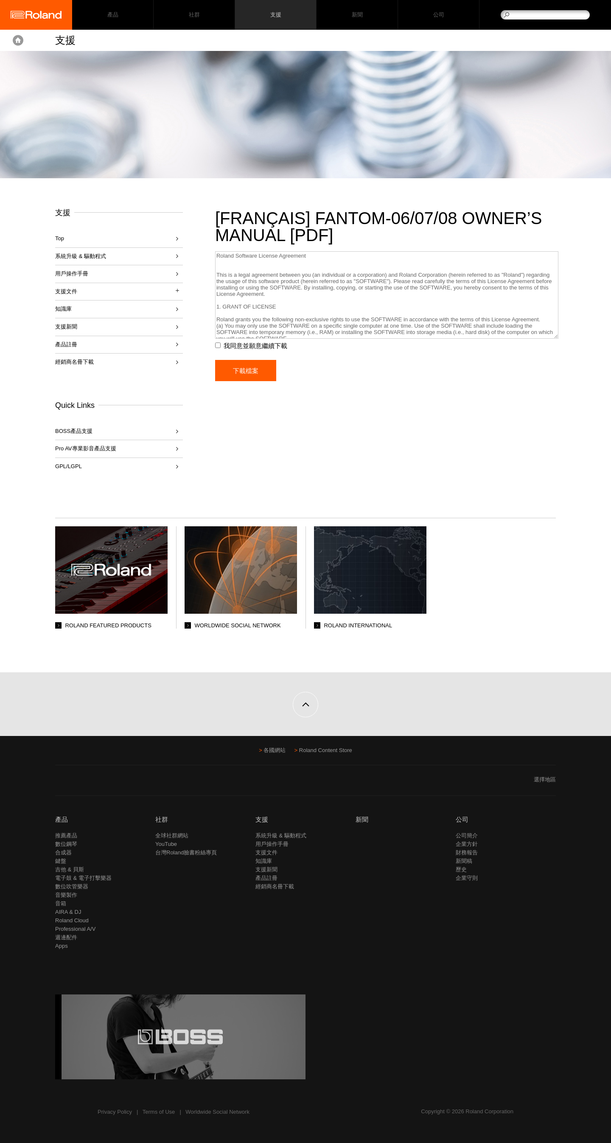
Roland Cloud (72, 920)
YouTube (166, 844)
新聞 (357, 15)
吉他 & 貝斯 (69, 869)
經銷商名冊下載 (74, 362)
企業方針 (467, 844)
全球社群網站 (171, 835)
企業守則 (467, 878)
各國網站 (274, 750)
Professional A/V (75, 929)
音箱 (60, 903)
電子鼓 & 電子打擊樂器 (83, 878)
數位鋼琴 (66, 844)
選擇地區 (545, 779)
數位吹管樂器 (71, 886)
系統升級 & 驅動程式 (80, 256)
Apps (61, 946)
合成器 (63, 852)
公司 (438, 15)
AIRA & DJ (68, 912)
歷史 (461, 869)
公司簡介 (467, 835)
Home (18, 40)
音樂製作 (66, 895)
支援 (275, 15)
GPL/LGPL (68, 466)
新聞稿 (464, 861)
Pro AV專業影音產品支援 (85, 448)
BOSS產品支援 (73, 431)
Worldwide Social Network (217, 1112)
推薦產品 (66, 835)
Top (59, 238)
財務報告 (467, 852)
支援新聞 (66, 326)
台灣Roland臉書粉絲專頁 (186, 852)
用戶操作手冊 (71, 273)
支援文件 (266, 852)
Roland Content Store (325, 750)
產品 (61, 819)
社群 (194, 15)
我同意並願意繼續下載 (257, 345)
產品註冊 (66, 344)
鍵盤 (60, 861)
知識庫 (63, 309)
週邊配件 (66, 937)
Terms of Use (159, 1112)
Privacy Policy (115, 1112)
